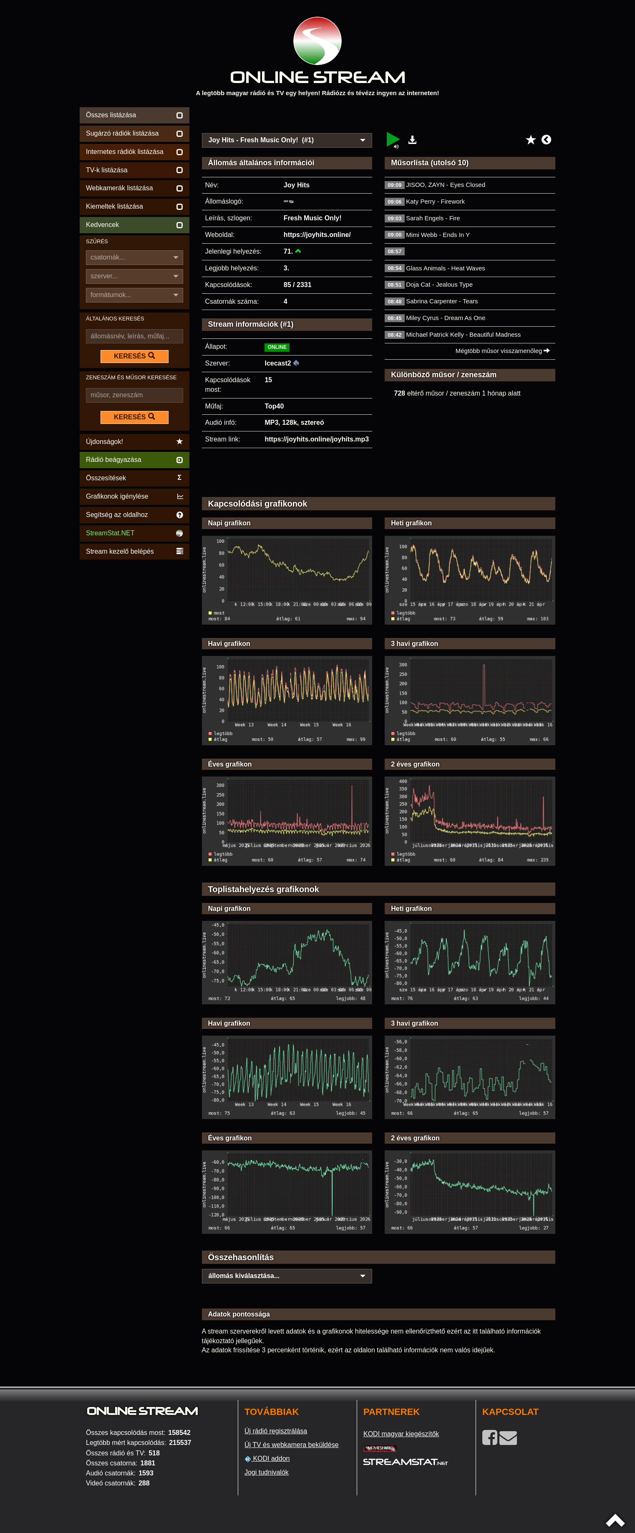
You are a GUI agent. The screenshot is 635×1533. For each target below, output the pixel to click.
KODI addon (267, 1458)
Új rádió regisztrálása (275, 1431)
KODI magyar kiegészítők (401, 1433)
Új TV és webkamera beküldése (291, 1444)
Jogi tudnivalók (266, 1472)
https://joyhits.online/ (317, 234)
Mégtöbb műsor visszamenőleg (503, 350)
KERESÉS (134, 356)
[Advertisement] (379, 117)
